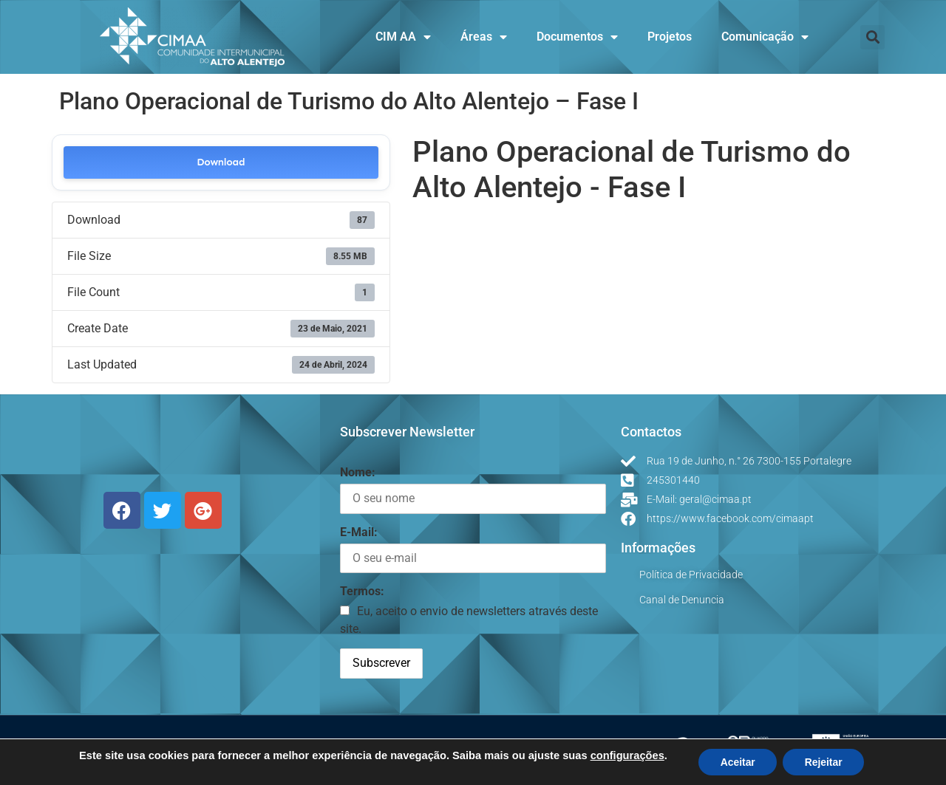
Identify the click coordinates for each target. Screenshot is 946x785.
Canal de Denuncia (681, 600)
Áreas (483, 37)
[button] (872, 37)
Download (221, 162)
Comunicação (765, 37)
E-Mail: (359, 532)
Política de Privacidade (691, 574)
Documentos (577, 37)
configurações (626, 755)
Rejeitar (824, 762)
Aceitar (737, 762)
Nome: (357, 472)
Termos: (362, 591)
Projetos (669, 37)
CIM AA (403, 37)
